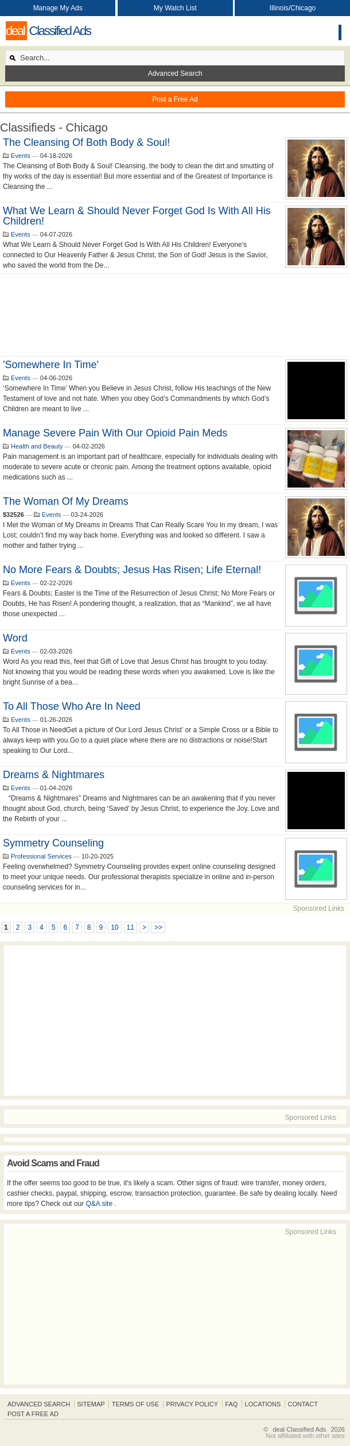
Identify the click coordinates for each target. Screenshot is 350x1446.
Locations (263, 1404)
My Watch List (175, 8)
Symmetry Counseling (53, 843)
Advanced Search (175, 73)
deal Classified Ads (299, 1429)
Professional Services (41, 856)
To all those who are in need (72, 706)
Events (20, 155)
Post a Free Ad (174, 99)
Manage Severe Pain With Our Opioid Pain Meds (115, 433)
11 (130, 927)
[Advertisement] (175, 315)
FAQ (231, 1404)
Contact (303, 1404)
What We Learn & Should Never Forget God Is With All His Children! (137, 216)
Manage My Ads (58, 8)
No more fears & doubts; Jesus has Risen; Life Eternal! (132, 569)
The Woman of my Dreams (66, 501)
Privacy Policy (192, 1404)
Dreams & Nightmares (53, 774)
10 (114, 927)
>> (158, 927)
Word (15, 638)
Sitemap (90, 1404)
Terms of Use (136, 1404)
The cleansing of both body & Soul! (86, 142)
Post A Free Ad (33, 1413)
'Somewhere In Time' (51, 364)
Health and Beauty (37, 446)
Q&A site (99, 1204)
